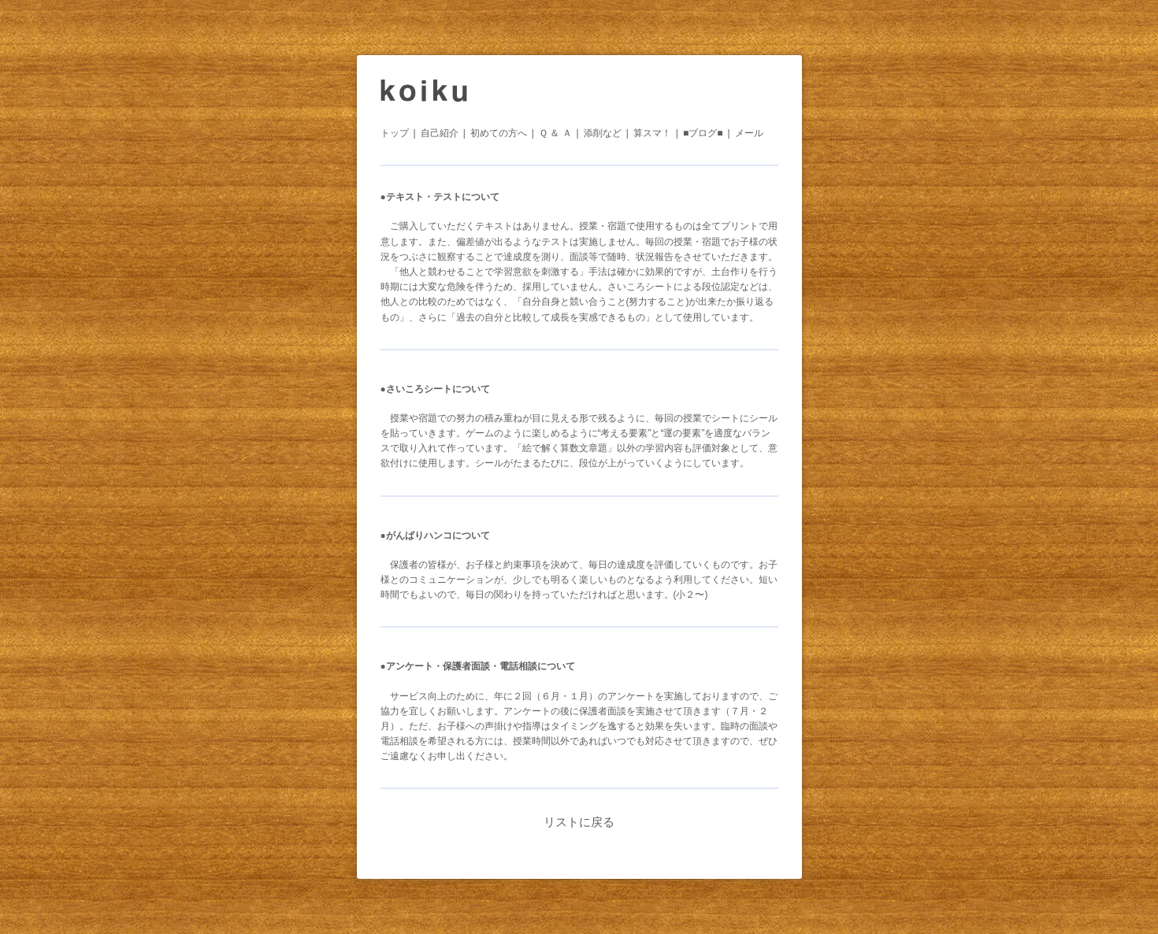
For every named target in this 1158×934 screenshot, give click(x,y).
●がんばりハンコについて (435, 535)
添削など (603, 133)
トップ (394, 133)
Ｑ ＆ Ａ (555, 133)
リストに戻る (579, 821)
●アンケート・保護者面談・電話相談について (477, 666)
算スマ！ (652, 133)
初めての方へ (498, 133)
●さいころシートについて (435, 389)
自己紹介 (439, 133)
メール (749, 133)
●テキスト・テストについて (439, 196)
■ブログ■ (703, 133)
